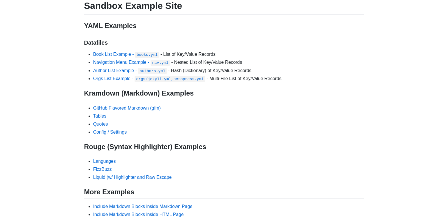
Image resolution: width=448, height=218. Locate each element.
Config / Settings (110, 132)
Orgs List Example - (149, 78)
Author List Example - (130, 70)
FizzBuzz (102, 169)
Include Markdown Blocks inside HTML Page (138, 214)
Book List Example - (126, 54)
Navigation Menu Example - (131, 62)
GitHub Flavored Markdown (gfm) (127, 108)
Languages (104, 161)
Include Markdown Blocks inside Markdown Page (143, 206)
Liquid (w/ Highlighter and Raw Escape (132, 177)
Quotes (100, 124)
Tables (99, 116)
